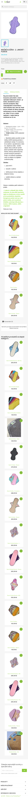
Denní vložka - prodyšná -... (14, 491)
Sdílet (6, 83)
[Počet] (3, 71)
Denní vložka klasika (14, 235)
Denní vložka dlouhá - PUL (14, 700)
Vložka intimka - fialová (14, 726)
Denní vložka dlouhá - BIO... (14, 595)
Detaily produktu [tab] (15, 92)
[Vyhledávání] (14, 6)
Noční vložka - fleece (14, 313)
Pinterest (13, 83)
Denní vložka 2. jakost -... (14, 647)
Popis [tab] (6, 92)
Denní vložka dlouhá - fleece (14, 569)
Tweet (10, 83)
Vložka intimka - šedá (14, 439)
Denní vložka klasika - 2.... (14, 543)
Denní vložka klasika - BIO (14, 673)
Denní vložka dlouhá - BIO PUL (14, 360)
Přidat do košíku (14, 72)
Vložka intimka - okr (14, 752)
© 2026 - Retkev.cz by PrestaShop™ (11, 796)
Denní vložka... (14, 287)
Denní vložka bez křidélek (14, 261)
